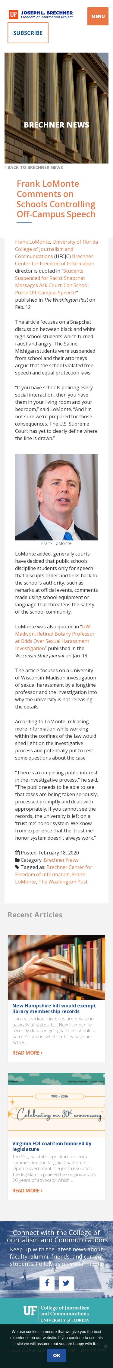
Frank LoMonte (32, 241)
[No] (105, 1346)
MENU (98, 16)
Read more (27, 1052)
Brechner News (61, 860)
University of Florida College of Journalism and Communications (56, 249)
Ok (56, 1355)
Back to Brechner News (34, 167)
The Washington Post (63, 881)
